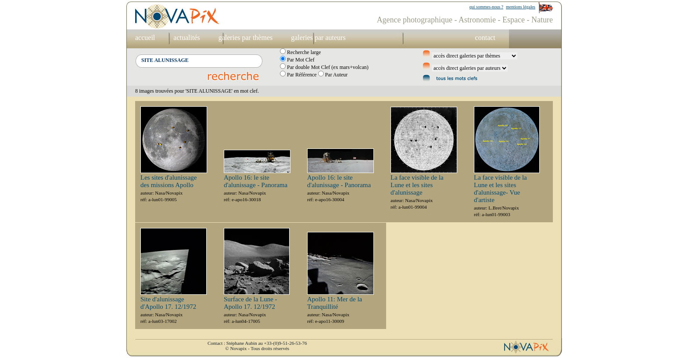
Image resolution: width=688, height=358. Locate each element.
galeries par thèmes (246, 37)
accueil (145, 37)
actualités (186, 37)
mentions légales (520, 6)
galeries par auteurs (318, 37)
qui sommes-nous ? (486, 6)
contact (485, 37)
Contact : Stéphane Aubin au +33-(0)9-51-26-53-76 (257, 343)
